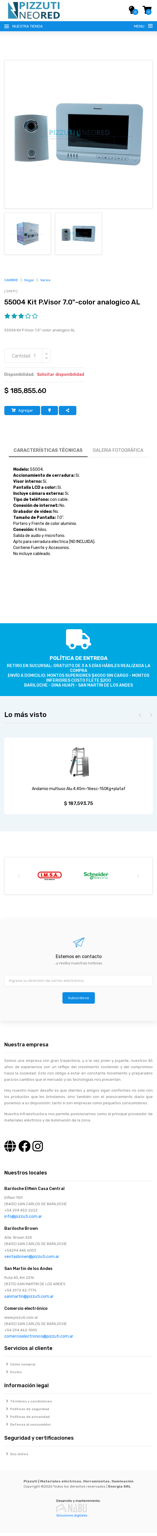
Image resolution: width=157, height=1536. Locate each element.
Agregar (22, 413)
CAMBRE (11, 283)
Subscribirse (78, 1001)
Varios (45, 283)
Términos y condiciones (28, 1404)
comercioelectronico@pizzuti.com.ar (38, 1339)
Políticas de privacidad (27, 1420)
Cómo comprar (20, 1367)
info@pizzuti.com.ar (23, 1219)
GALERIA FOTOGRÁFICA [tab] (118, 453)
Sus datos (16, 1457)
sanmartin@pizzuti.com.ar (29, 1299)
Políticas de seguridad (26, 1412)
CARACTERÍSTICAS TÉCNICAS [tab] (48, 453)
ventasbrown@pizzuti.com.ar (31, 1259)
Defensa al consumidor (27, 1428)
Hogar (29, 283)
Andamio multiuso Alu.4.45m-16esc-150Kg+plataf (78, 792)
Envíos (13, 1375)
